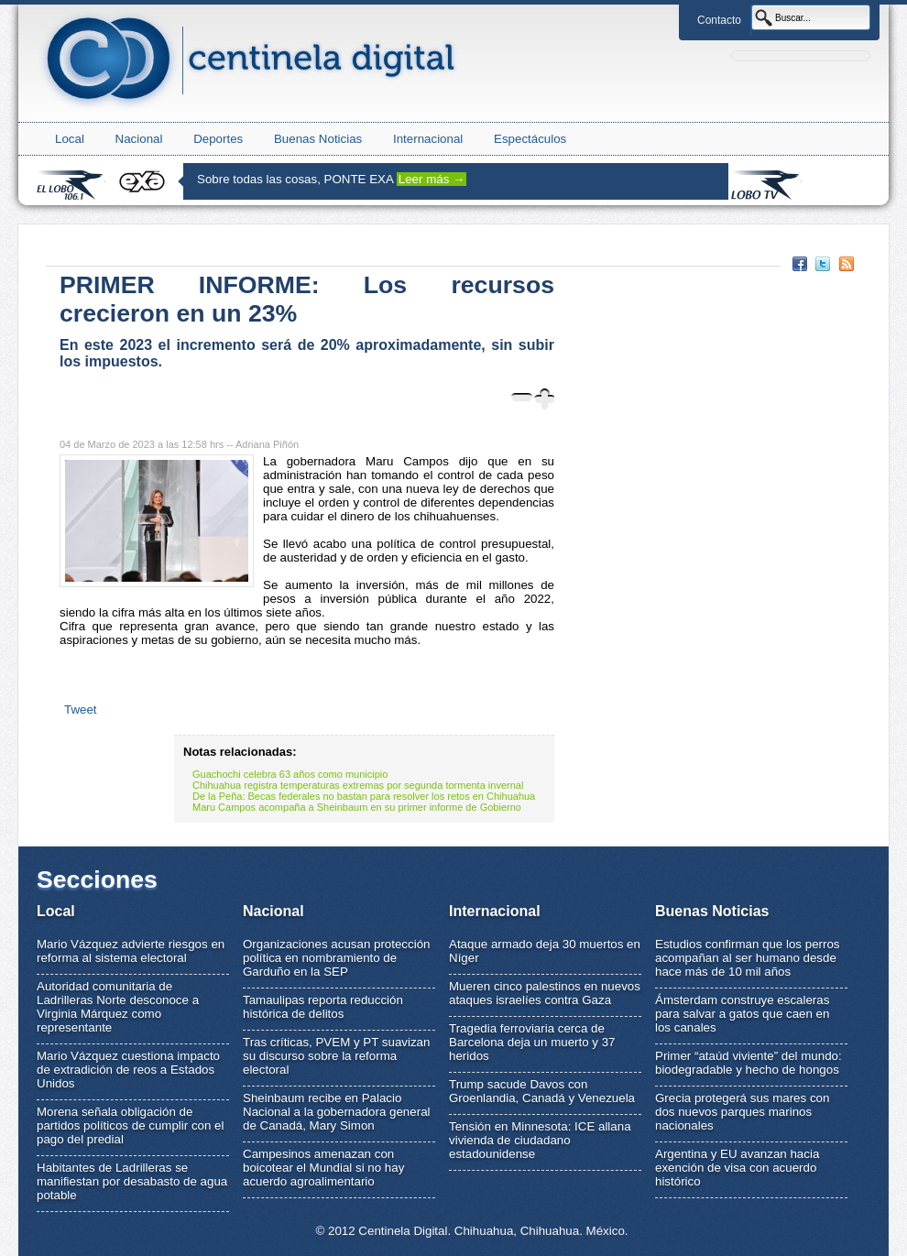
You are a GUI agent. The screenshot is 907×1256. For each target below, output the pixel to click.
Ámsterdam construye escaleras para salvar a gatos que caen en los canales (742, 1013)
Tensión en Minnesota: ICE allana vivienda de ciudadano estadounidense (540, 1140)
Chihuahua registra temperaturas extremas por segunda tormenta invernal (357, 785)
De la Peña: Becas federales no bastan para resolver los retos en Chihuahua (363, 796)
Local (69, 139)
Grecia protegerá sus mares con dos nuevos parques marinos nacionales (742, 1111)
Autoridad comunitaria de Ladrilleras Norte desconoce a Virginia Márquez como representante (118, 1006)
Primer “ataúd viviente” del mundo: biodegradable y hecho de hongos (748, 1062)
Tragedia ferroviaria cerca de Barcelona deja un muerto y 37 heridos (532, 1042)
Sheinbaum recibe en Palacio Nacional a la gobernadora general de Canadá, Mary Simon (337, 1111)
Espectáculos (530, 139)
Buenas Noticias (318, 139)
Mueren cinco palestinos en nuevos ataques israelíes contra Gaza (544, 993)
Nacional (139, 139)
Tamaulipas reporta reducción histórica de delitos (323, 1007)
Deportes (218, 139)
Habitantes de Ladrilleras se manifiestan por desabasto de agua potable (132, 1181)
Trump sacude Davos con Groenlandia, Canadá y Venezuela (542, 1091)
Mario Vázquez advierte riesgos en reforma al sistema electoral (130, 951)
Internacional (428, 139)
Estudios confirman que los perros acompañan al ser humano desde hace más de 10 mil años (747, 957)
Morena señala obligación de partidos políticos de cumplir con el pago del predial (130, 1125)
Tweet (80, 709)
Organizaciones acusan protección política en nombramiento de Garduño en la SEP (336, 957)
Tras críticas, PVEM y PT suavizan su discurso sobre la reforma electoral (336, 1055)
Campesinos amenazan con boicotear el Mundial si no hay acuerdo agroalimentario (323, 1167)
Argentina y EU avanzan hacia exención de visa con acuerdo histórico (737, 1167)
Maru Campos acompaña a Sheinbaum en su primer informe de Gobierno (356, 807)
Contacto (719, 20)
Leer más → (432, 179)
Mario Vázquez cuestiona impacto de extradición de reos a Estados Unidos (128, 1069)
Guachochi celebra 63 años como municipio (290, 774)
